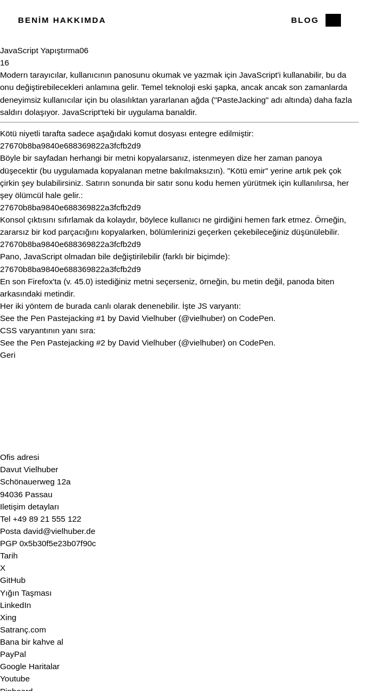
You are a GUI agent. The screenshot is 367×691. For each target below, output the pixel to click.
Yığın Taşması (26, 592)
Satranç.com (23, 629)
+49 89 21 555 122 (47, 518)
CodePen (256, 318)
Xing (8, 617)
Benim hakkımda (62, 19)
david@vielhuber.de (59, 531)
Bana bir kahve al (31, 641)
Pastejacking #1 (76, 318)
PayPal (13, 654)
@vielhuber (202, 318)
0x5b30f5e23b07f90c (58, 543)
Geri (7, 354)
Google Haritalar (30, 666)
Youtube (15, 678)
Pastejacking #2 (76, 342)
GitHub (13, 580)
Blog (305, 19)
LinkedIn (15, 605)
